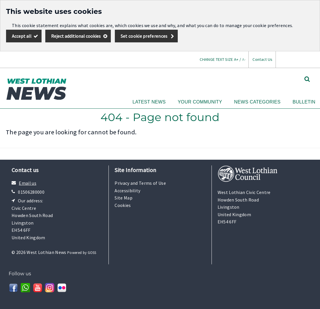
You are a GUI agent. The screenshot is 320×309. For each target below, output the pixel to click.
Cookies (123, 205)
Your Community (200, 101)
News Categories (257, 101)
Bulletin (304, 101)
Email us (27, 183)
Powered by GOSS (81, 252)
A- (244, 59)
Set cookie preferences (144, 36)
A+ (236, 59)
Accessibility (127, 190)
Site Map (123, 198)
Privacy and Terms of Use (140, 183)
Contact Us (262, 59)
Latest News (149, 101)
